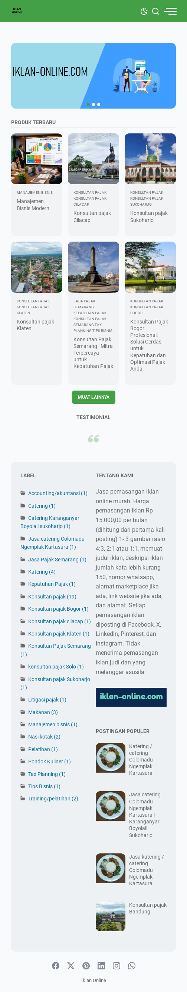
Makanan (43, 712)
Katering (42, 572)
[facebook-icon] (55, 966)
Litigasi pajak (47, 700)
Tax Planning (47, 774)
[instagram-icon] (116, 966)
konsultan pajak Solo (56, 667)
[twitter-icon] (70, 966)
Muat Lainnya (93, 397)
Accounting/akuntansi (58, 493)
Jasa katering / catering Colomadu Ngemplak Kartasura (146, 870)
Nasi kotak (44, 737)
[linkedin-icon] (101, 966)
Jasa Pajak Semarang (57, 560)
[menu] (170, 11)
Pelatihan (43, 749)
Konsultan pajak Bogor (58, 609)
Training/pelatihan (53, 799)
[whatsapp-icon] (131, 966)
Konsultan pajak (52, 597)
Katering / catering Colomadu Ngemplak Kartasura (141, 759)
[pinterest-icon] (86, 966)
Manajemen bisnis (53, 724)
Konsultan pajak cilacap (59, 621)
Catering (42, 506)
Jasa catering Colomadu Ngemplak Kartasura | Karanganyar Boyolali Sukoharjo (145, 815)
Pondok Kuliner (49, 761)
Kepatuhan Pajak (52, 584)
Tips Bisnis (44, 786)
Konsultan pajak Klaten (58, 634)
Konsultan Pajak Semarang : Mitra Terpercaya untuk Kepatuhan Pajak (93, 352)
